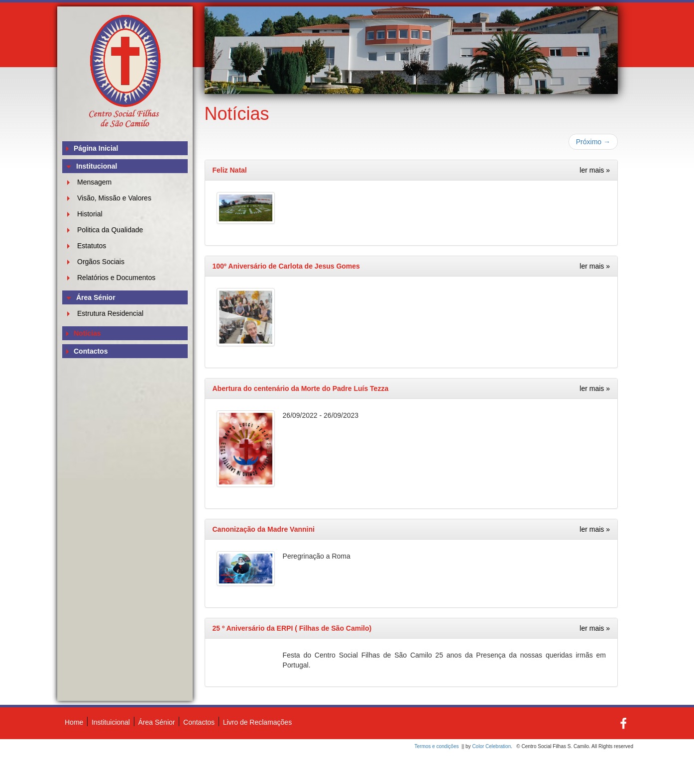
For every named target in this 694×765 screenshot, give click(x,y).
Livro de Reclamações (257, 722)
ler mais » (594, 170)
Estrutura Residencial (110, 313)
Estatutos (91, 246)
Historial (90, 214)
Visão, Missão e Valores (114, 198)
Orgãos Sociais (100, 262)
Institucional (96, 166)
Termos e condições (437, 746)
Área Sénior (96, 297)
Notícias (87, 333)
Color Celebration (491, 746)
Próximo (593, 142)
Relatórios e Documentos (116, 278)
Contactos (91, 351)
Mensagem (94, 182)
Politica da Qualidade (110, 230)
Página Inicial (96, 148)
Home (74, 722)
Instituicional (111, 722)
